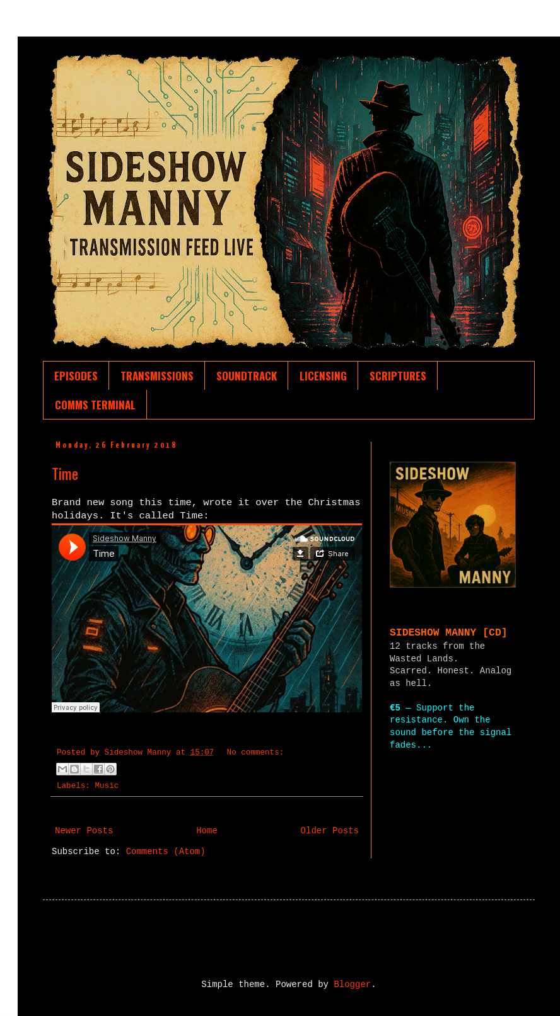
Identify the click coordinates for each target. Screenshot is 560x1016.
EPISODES (76, 376)
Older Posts (330, 831)
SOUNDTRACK (246, 376)
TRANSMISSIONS (157, 376)
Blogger (352, 984)
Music (107, 786)
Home (207, 831)
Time (65, 473)
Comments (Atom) (166, 852)
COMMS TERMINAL (95, 405)
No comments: (255, 752)
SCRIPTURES (398, 376)
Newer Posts (84, 831)
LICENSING (323, 376)
